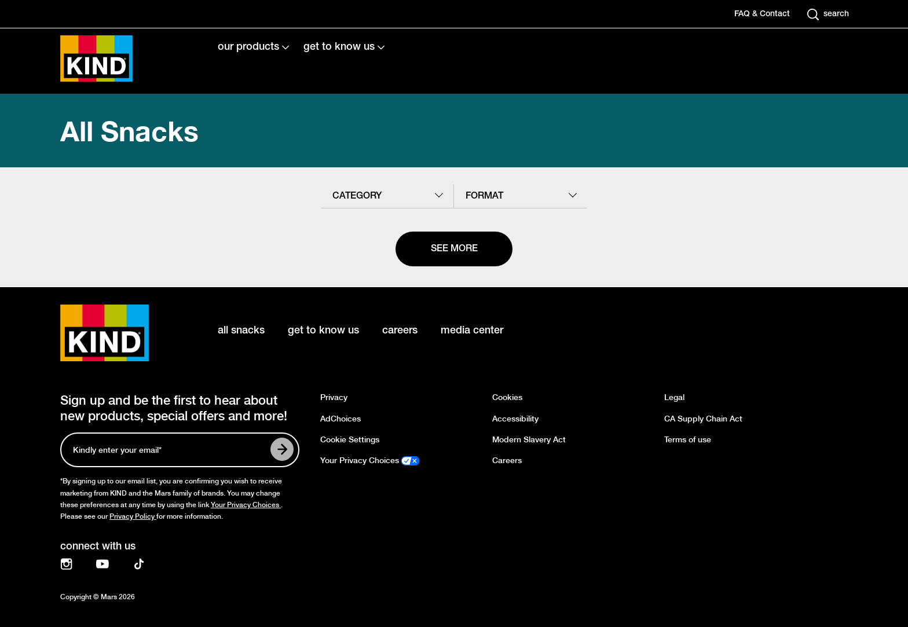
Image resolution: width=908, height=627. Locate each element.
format (484, 196)
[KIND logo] (121, 333)
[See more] (454, 249)
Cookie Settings (349, 439)
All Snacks (129, 130)
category (357, 196)
